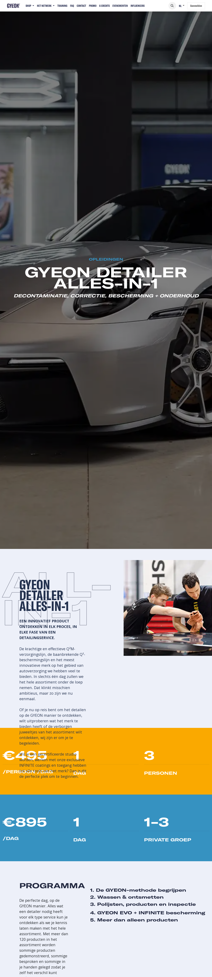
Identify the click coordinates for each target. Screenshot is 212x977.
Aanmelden (196, 5)
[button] (172, 6)
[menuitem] (30, 5)
